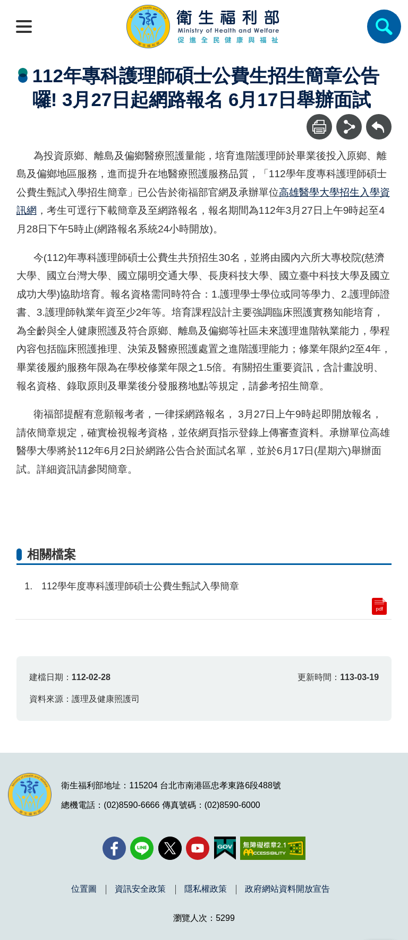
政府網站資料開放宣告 (287, 889)
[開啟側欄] (24, 26)
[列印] (319, 127)
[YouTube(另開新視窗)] (197, 848)
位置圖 (84, 889)
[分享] (349, 127)
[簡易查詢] (384, 26)
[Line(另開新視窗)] (142, 848)
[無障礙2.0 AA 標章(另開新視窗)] (272, 848)
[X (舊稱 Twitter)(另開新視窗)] (170, 848)
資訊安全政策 (140, 889)
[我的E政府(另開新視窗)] (225, 848)
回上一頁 (379, 119)
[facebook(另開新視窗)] (114, 848)
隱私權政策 (205, 889)
